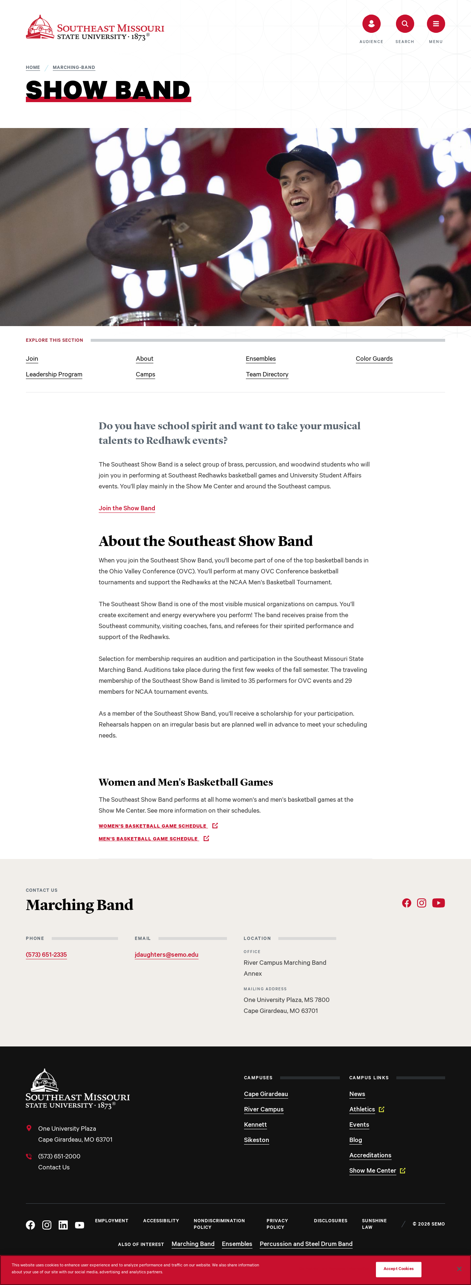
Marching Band (193, 1245)
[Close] (459, 1269)
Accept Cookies (399, 1269)
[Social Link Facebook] (406, 902)
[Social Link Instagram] (421, 902)
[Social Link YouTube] (438, 902)
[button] (371, 29)
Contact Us (54, 1168)
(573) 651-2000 (59, 1157)
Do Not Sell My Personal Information (334, 1269)
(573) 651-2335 (46, 955)
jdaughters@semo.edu (167, 955)
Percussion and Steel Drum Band (306, 1245)
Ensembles (237, 1245)
